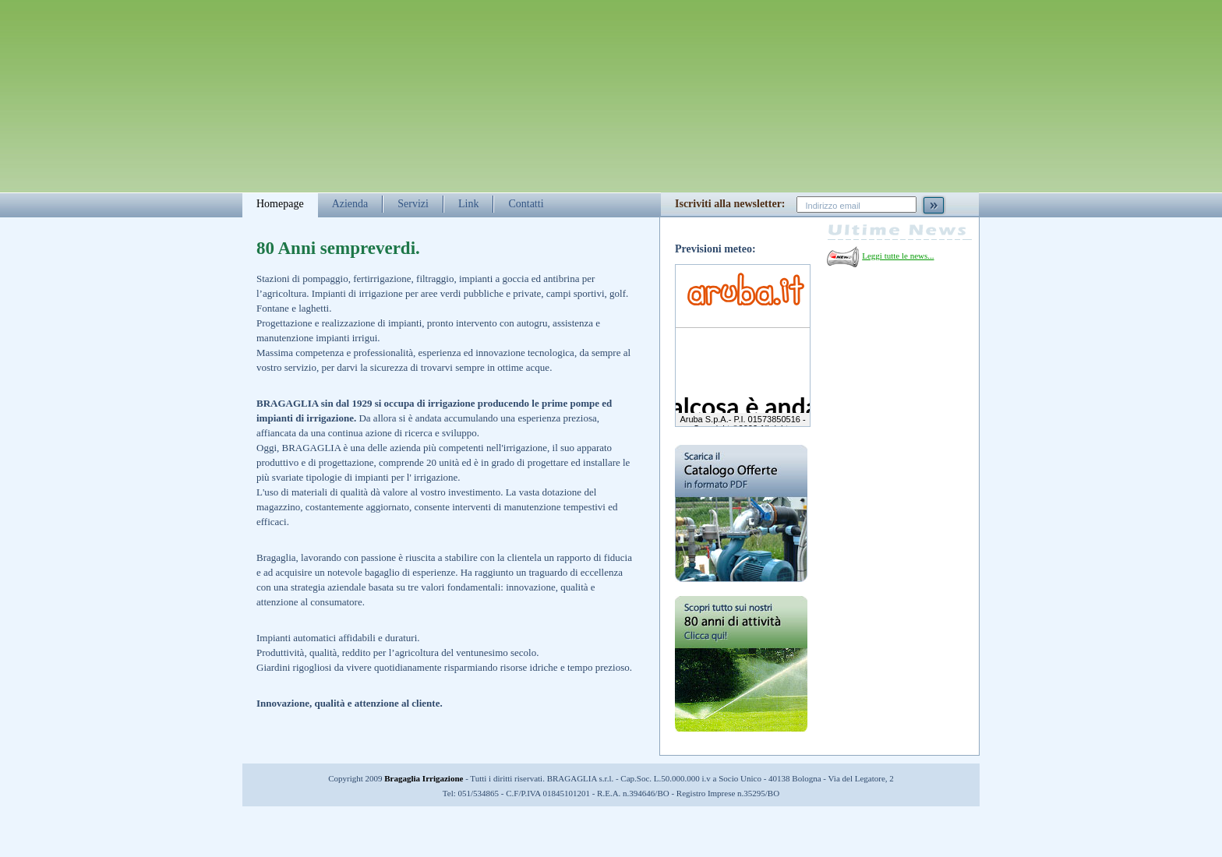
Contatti (525, 204)
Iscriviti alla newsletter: (730, 204)
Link (468, 204)
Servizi (413, 204)
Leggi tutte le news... (898, 255)
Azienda (350, 204)
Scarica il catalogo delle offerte (741, 513)
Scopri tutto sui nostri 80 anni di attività (741, 675)
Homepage (280, 204)
